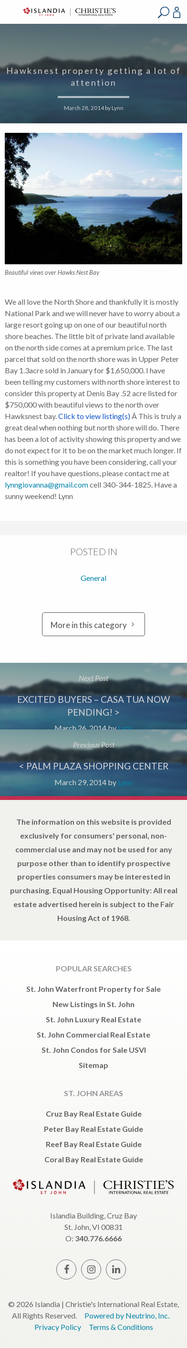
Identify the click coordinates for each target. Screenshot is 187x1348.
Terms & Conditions (121, 1326)
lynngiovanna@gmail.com (46, 484)
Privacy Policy (57, 1326)
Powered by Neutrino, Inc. (126, 1315)
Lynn (118, 107)
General (93, 577)
